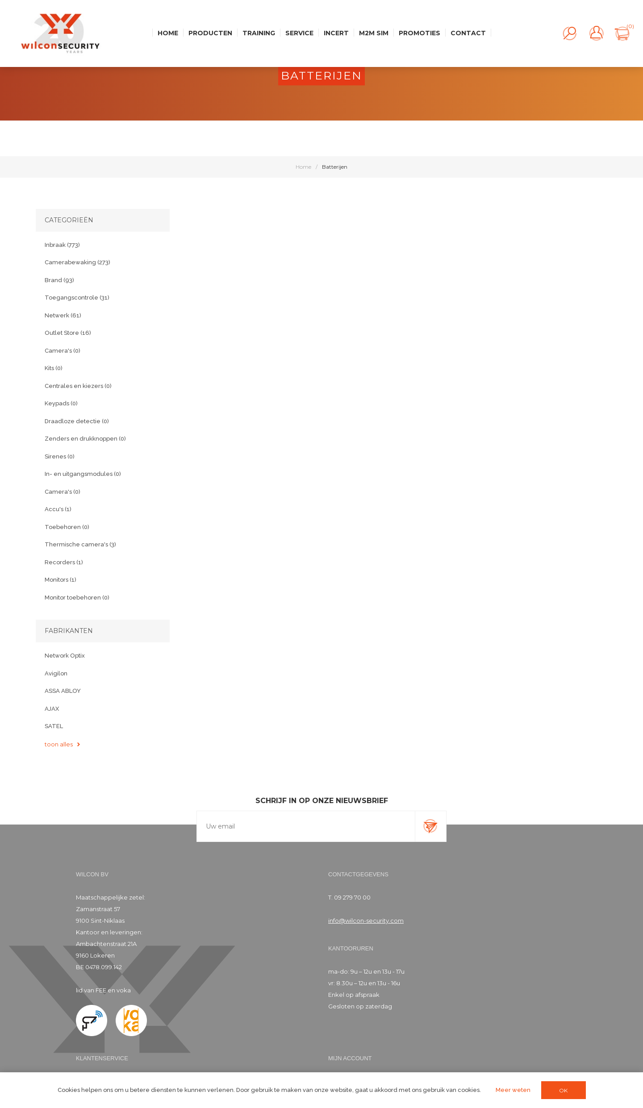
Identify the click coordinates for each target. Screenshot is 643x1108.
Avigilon (56, 673)
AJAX (52, 708)
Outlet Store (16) (68, 332)
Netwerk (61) (63, 315)
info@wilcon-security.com (366, 920)
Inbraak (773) (62, 245)
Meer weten (513, 1090)
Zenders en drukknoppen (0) (85, 438)
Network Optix (65, 655)
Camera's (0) (62, 350)
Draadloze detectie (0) (77, 421)
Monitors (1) (60, 579)
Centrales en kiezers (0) (78, 386)
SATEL (54, 726)
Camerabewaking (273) (77, 262)
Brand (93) (59, 280)
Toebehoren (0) (67, 527)
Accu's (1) (58, 509)
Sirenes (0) (60, 456)
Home (303, 166)
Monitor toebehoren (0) (77, 597)
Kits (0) (54, 368)
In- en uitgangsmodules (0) (83, 474)
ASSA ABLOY (63, 690)
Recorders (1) (64, 562)
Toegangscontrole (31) (77, 297)
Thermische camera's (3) (80, 544)
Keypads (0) (61, 403)
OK (563, 1090)
